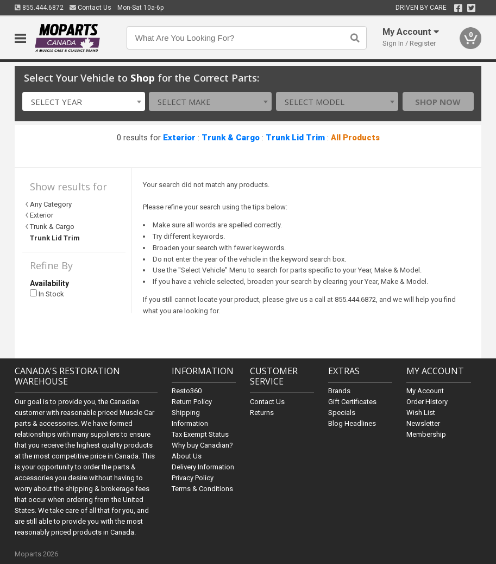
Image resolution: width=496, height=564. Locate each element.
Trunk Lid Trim (295, 137)
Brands (339, 391)
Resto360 (187, 391)
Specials (341, 412)
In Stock (47, 294)
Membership (426, 434)
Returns (262, 412)
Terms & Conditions (202, 489)
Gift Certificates (352, 402)
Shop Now (438, 101)
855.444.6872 (39, 7)
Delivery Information (203, 467)
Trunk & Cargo (231, 137)
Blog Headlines (352, 423)
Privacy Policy (193, 478)
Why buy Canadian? (202, 445)
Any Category (51, 204)
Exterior (179, 137)
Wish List (420, 412)
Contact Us (90, 7)
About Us (187, 456)
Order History (427, 402)
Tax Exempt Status (200, 434)
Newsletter (423, 423)
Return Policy (192, 402)
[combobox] (83, 101)
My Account (425, 391)
